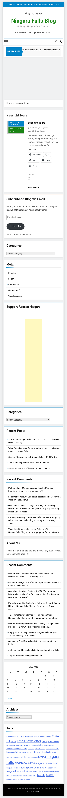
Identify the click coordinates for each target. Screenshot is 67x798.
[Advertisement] (33, 77)
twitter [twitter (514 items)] (50, 775)
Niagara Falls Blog (33, 21)
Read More (33, 187)
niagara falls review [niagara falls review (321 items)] (46, 763)
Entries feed (13, 284)
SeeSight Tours (36, 122)
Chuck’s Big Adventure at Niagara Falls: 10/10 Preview (32, 457)
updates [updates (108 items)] (9, 779)
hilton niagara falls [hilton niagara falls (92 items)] (52, 749)
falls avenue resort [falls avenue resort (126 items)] (23, 745)
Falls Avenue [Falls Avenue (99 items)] (10, 745)
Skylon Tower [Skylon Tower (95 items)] (27, 776)
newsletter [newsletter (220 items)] (22, 757)
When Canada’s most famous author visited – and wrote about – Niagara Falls (31, 5)
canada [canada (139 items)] (37, 737)
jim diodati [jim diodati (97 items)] (22, 752)
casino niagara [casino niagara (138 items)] (45, 737)
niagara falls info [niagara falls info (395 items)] (24, 763)
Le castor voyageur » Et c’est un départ (26, 497)
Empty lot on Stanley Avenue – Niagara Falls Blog (31, 632)
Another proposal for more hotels (43, 532)
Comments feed (15, 290)
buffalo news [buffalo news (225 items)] (27, 736)
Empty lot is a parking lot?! (31, 491)
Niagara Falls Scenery (15, 130)
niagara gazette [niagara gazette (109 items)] (12, 768)
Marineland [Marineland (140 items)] (45, 752)
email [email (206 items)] (13, 741)
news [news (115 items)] (15, 757)
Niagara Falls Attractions (15, 123)
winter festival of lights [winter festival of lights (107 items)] (21, 779)
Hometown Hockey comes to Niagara (33, 627)
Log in (11, 279)
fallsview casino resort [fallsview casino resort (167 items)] (16, 748)
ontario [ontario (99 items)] (44, 771)
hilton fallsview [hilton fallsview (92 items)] (40, 749)
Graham (33, 127)
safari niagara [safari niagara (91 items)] (17, 776)
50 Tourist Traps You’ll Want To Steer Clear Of (29, 468)
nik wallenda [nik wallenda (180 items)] (31, 771)
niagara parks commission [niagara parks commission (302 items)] (33, 767)
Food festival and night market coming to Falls (38, 650)
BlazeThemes (33, 791)
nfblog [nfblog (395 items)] (42, 757)
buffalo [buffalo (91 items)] (17, 737)
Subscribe (15, 226)
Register (12, 273)
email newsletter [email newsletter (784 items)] (29, 741)
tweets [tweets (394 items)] (41, 775)
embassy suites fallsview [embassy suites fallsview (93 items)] (50, 742)
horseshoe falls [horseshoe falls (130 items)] (12, 752)
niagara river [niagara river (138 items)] (52, 768)
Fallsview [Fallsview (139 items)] (34, 745)
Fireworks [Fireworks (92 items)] (31, 749)
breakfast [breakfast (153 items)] (10, 737)
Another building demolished (21, 635)
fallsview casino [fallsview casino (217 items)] (46, 745)
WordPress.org (15, 296)
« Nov (9, 698)
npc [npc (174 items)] (39, 771)
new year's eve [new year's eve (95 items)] (33, 757)
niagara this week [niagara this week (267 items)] (16, 771)
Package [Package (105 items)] (50, 771)
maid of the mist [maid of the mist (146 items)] (33, 752)
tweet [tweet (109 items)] (35, 776)
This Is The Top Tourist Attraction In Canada (28, 462)
